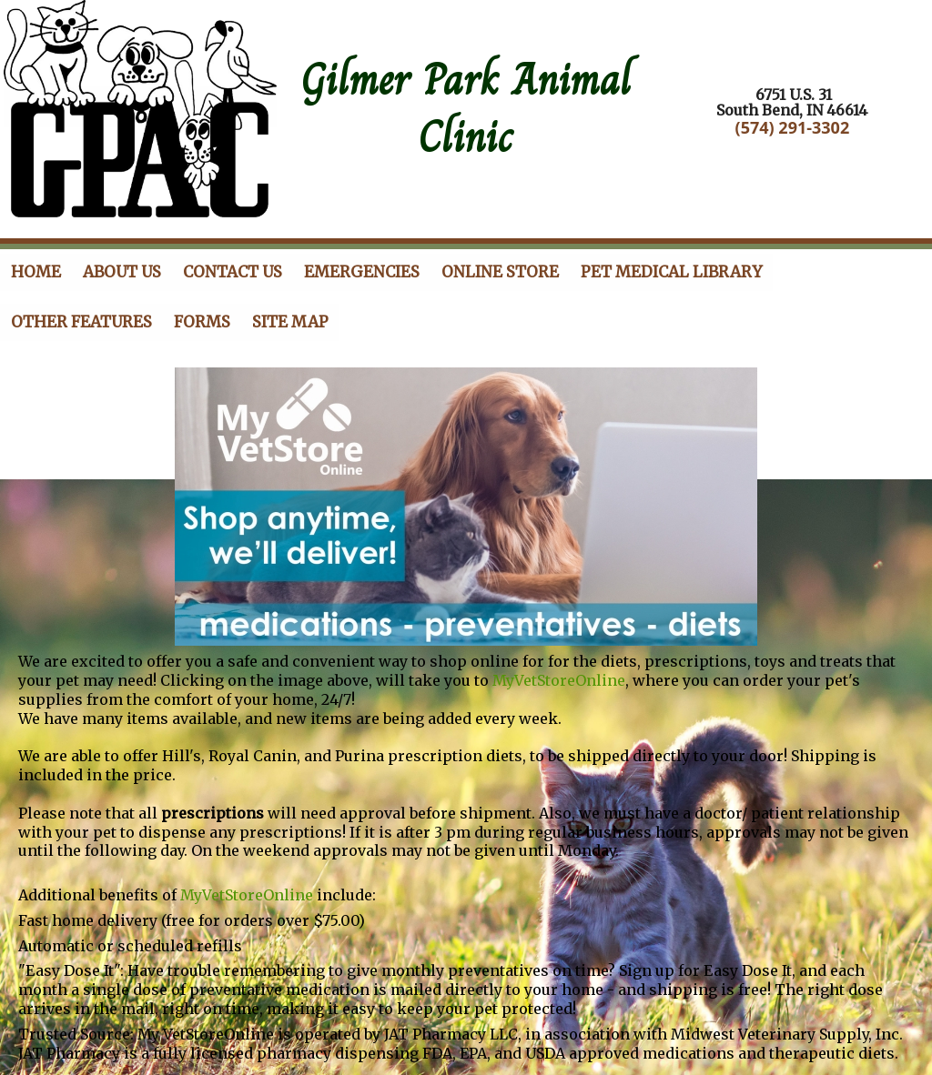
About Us (122, 272)
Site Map (290, 322)
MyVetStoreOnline (558, 680)
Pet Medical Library (671, 272)
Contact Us (232, 272)
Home (36, 272)
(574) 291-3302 (792, 127)
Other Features (81, 322)
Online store (500, 272)
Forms (202, 322)
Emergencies (362, 272)
